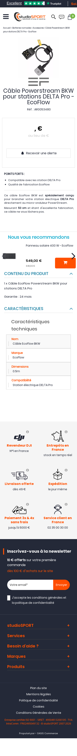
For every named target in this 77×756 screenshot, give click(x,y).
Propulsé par (26, 733)
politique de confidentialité (34, 603)
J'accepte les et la (39, 600)
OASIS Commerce (47, 733)
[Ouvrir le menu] (6, 16)
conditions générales (47, 598)
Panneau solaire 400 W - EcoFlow (49, 245)
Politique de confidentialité (38, 700)
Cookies (38, 707)
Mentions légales (38, 694)
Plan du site (38, 688)
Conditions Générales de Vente (38, 713)
